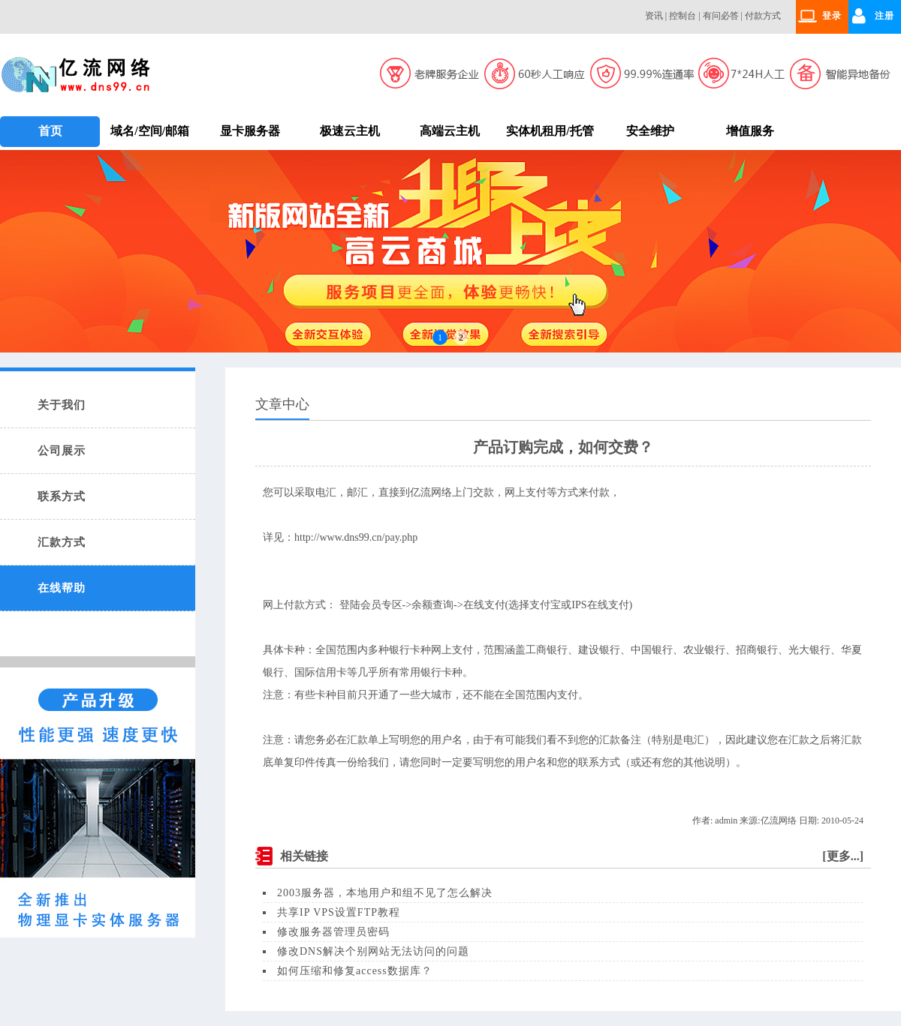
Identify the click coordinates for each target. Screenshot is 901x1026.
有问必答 (721, 15)
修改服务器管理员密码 (333, 932)
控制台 (682, 15)
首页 (50, 130)
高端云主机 (450, 130)
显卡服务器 (250, 130)
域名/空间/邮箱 (149, 130)
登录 (832, 15)
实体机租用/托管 (549, 130)
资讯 (654, 15)
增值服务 (750, 130)
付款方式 (763, 15)
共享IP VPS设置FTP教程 (338, 912)
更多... (843, 856)
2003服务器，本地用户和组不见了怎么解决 (385, 892)
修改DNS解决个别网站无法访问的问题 (373, 951)
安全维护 (650, 130)
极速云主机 (350, 130)
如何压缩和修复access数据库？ (354, 970)
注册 (884, 15)
